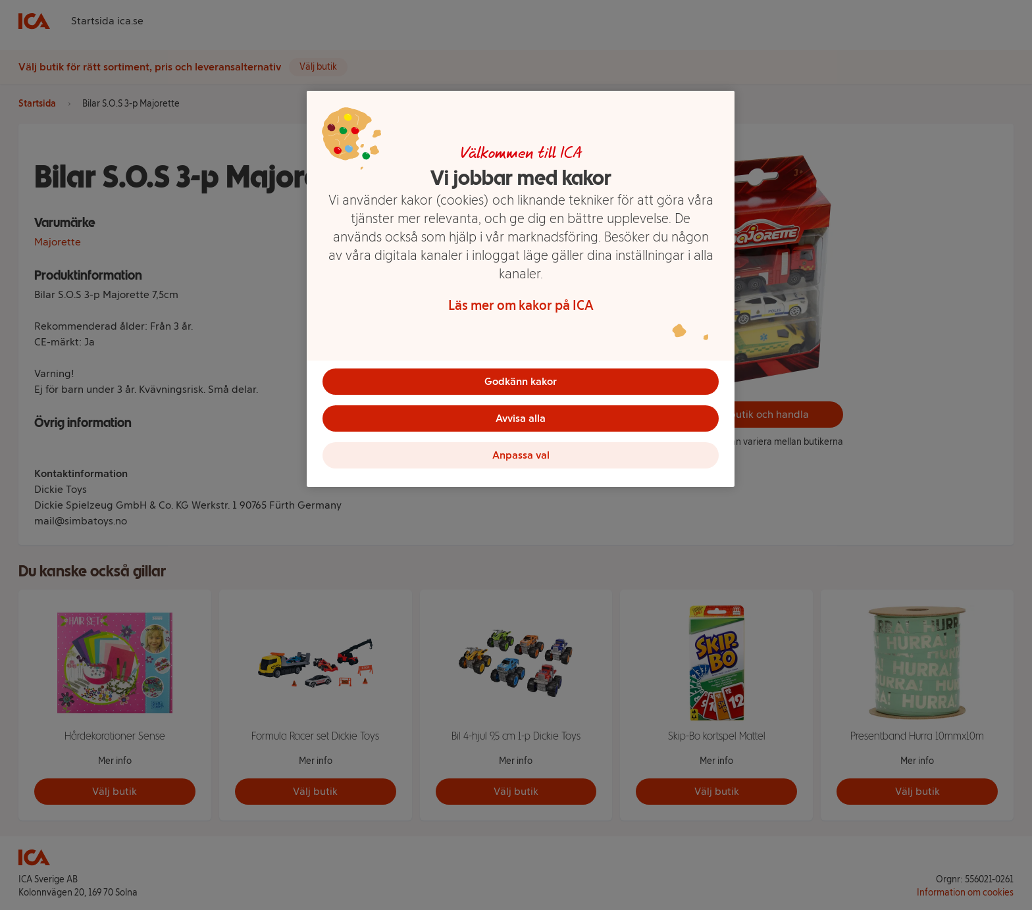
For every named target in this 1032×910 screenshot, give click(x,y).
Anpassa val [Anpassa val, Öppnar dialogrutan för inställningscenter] (521, 455)
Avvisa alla (521, 418)
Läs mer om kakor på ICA (521, 305)
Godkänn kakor (520, 381)
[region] (521, 289)
